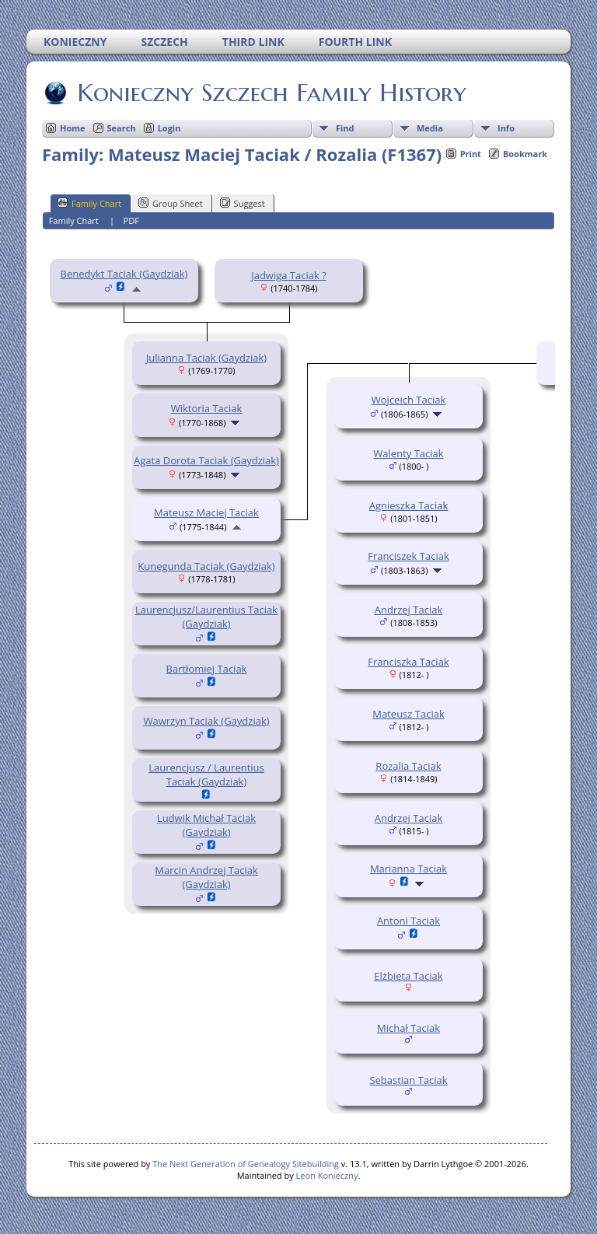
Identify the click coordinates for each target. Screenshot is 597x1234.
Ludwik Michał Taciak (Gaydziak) (206, 825)
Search (121, 128)
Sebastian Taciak (408, 1080)
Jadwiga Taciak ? (288, 275)
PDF (131, 220)
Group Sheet (170, 203)
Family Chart (89, 203)
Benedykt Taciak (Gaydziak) (124, 274)
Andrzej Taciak (408, 610)
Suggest (242, 203)
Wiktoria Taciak (207, 408)
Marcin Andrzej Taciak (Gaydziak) (206, 877)
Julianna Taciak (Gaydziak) (206, 358)
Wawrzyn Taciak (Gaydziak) (206, 721)
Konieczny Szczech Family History (270, 92)
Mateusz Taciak (408, 714)
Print (470, 153)
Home (73, 128)
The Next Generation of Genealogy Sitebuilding (245, 1163)
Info (506, 128)
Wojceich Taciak (408, 400)
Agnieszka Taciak (409, 505)
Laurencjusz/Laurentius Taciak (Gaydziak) (206, 617)
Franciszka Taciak (408, 662)
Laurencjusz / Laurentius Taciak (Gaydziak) (206, 774)
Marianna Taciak (408, 869)
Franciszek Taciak (408, 556)
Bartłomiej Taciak (206, 669)
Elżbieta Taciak (408, 976)
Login (169, 128)
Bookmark (525, 153)
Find (345, 128)
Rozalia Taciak (408, 766)
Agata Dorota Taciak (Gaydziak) (206, 460)
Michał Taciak (408, 1028)
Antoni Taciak (408, 921)
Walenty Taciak (408, 453)
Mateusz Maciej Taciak (206, 512)
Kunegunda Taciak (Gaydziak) (206, 566)
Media (430, 128)
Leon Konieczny (327, 1175)
